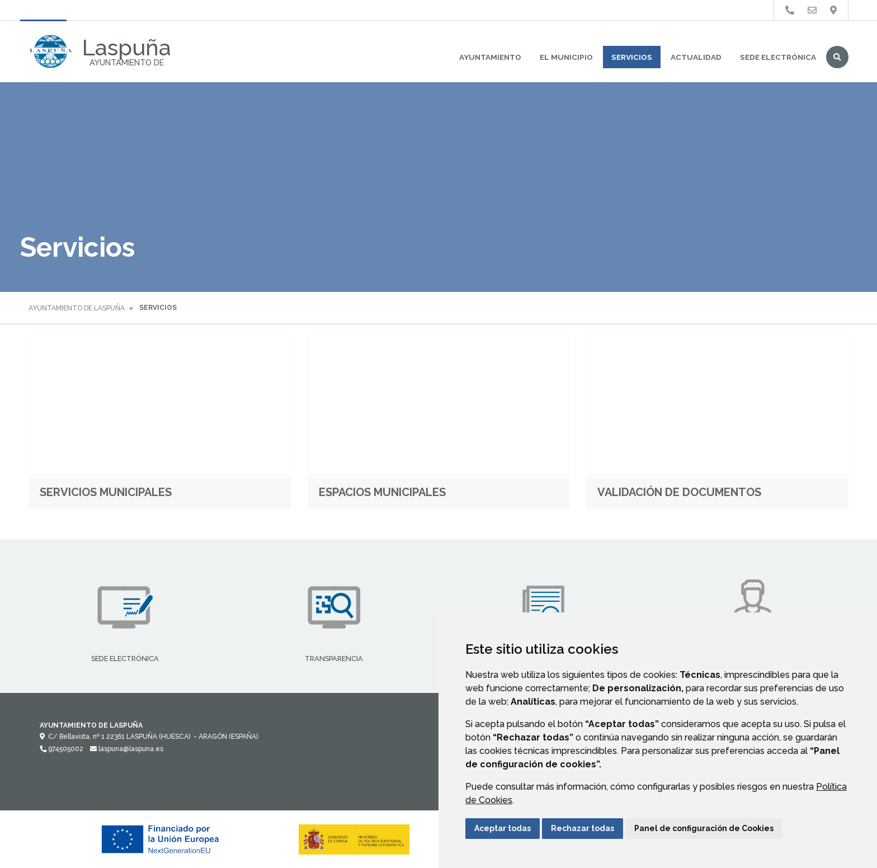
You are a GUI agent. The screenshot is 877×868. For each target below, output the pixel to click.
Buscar (837, 57)
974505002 (61, 749)
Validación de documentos (679, 492)
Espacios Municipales (382, 492)
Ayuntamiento (490, 57)
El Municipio (566, 57)
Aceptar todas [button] (502, 828)
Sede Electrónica (778, 57)
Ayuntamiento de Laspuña (77, 308)
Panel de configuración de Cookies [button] (704, 828)
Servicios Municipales (106, 492)
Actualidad (696, 57)
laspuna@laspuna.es (126, 749)
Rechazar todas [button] (582, 828)
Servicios (631, 57)
